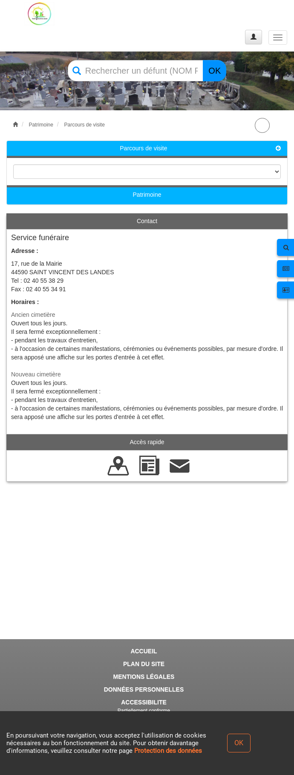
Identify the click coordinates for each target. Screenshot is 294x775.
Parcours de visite (84, 125)
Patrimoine (41, 125)
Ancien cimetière (33, 314)
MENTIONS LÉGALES (144, 676)
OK (214, 70)
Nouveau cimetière (36, 374)
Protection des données (168, 751)
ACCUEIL (143, 651)
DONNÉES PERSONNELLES (144, 689)
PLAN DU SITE (143, 663)
